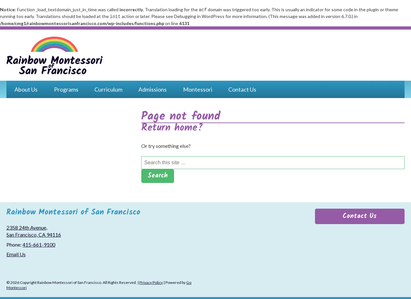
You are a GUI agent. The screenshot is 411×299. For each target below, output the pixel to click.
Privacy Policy (151, 281)
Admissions (152, 88)
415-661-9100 (38, 243)
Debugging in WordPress (199, 15)
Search (158, 174)
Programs (66, 88)
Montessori (197, 88)
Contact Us (242, 88)
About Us (26, 88)
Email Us (16, 253)
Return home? (172, 126)
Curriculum (108, 88)
